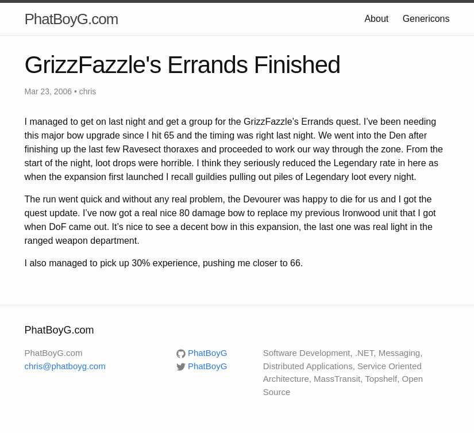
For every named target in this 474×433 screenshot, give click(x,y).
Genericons (426, 19)
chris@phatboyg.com (65, 366)
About (376, 19)
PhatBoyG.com (71, 19)
